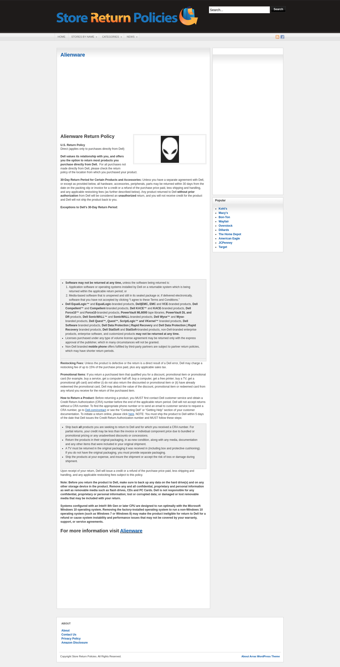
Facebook (282, 37)
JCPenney (225, 242)
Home (61, 36)
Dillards (224, 230)
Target (223, 247)
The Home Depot (230, 234)
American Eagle (229, 238)
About (65, 630)
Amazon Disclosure (74, 642)
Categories (110, 37)
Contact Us (68, 634)
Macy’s (223, 213)
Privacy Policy (71, 638)
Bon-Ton (224, 217)
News (130, 37)
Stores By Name (82, 37)
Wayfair (224, 221)
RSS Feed (277, 37)
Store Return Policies (127, 15)
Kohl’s (223, 208)
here (131, 414)
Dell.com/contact (95, 410)
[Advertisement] (133, 96)
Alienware (72, 55)
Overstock (226, 225)
